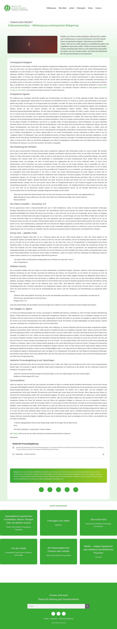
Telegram (16, 433)
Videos (90, 8)
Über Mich (62, 8)
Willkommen (51, 8)
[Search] (87, 606)
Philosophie (81, 8)
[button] (41, 489)
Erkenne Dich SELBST (22, 22)
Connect (98, 8)
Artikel (71, 8)
